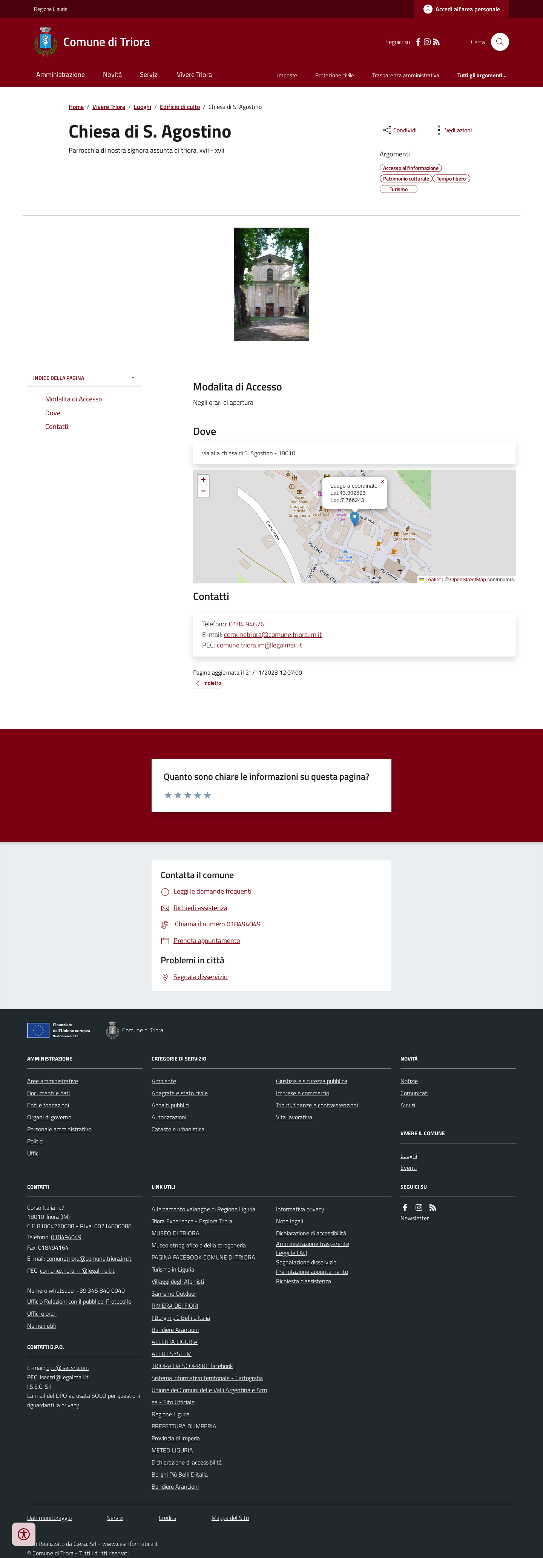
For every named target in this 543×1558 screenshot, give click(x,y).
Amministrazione (60, 74)
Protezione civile (334, 75)
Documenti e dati (48, 1092)
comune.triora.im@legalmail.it (259, 645)
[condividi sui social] (399, 130)
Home (76, 106)
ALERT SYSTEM (172, 1353)
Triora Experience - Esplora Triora (192, 1221)
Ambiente (164, 1080)
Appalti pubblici (170, 1105)
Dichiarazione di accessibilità (187, 1462)
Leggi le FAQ (291, 1252)
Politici (35, 1141)
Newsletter (414, 1218)
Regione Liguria (50, 9)
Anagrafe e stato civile (180, 1092)
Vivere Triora (194, 74)
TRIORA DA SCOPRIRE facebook (192, 1365)
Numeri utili (41, 1325)
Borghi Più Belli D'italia (180, 1474)
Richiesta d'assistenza (303, 1281)
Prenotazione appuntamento (312, 1271)
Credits (167, 1517)
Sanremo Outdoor (174, 1293)
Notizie (409, 1080)
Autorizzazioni (169, 1117)
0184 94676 (246, 624)
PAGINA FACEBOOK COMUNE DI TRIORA (203, 1257)
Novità (112, 74)
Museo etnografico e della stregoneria (199, 1245)
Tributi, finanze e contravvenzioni (317, 1105)
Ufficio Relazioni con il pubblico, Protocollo (79, 1301)
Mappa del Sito (230, 1517)
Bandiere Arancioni (175, 1329)
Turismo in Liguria (173, 1269)
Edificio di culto (180, 106)
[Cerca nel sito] (497, 42)
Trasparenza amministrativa (405, 75)
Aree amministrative (52, 1080)
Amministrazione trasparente (312, 1243)
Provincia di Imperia (176, 1438)
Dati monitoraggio (49, 1517)
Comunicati (414, 1092)
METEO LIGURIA (172, 1450)
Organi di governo (49, 1117)
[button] (354, 519)
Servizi (149, 74)
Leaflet (430, 579)
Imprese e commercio (302, 1092)
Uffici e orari (42, 1313)
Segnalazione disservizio (306, 1262)
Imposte (287, 75)
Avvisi (407, 1105)
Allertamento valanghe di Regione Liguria (203, 1209)
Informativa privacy (300, 1209)
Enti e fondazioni (48, 1105)
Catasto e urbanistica (178, 1129)
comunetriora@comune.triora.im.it (273, 634)
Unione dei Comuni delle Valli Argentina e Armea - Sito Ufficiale (209, 1395)
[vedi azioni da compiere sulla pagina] (452, 130)
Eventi (408, 1167)
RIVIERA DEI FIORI (175, 1305)
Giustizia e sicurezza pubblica (311, 1080)
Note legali (289, 1221)
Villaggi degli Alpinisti (178, 1281)
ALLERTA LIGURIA (175, 1341)
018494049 (66, 1236)
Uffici (33, 1153)
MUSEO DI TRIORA (175, 1233)
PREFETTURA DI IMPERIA (184, 1426)
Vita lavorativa (294, 1117)
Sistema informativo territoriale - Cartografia (207, 1377)
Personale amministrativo (59, 1129)
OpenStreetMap (468, 579)
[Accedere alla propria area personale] (461, 9)
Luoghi (142, 106)
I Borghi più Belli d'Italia (181, 1317)
